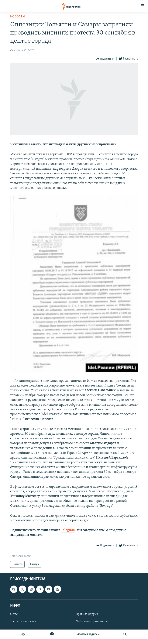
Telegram (68, 530)
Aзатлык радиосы (88, 634)
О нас (14, 614)
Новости (17, 16)
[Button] (105, 59)
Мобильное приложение (92, 621)
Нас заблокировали (23, 621)
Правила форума (87, 614)
